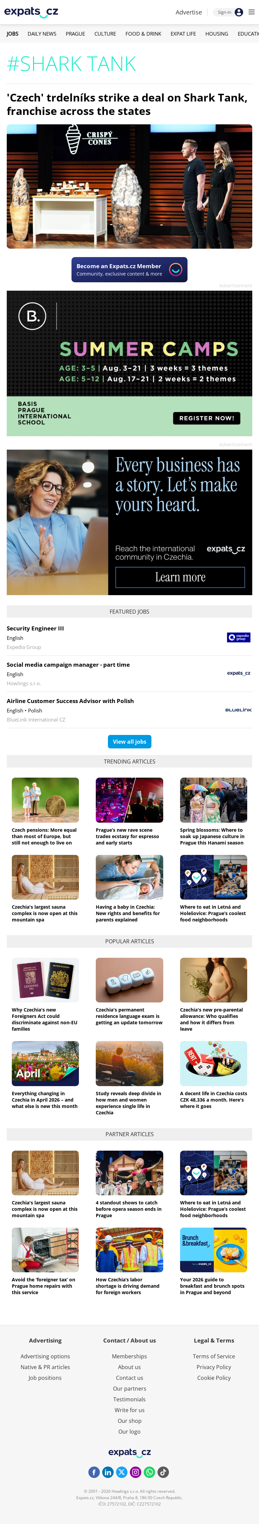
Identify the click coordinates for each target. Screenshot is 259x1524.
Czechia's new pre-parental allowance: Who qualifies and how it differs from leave (211, 1019)
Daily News (42, 33)
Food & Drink (143, 33)
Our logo (129, 1431)
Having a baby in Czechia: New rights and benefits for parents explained (128, 913)
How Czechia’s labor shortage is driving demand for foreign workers (128, 1285)
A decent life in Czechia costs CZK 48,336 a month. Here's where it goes (213, 1099)
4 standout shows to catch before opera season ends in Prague (129, 1209)
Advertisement (235, 285)
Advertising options (45, 1356)
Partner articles (130, 1134)
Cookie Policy (214, 1378)
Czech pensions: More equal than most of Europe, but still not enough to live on (44, 836)
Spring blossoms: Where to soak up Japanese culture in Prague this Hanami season (212, 836)
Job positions (45, 1378)
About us (129, 1367)
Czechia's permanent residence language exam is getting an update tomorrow (129, 1016)
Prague (75, 33)
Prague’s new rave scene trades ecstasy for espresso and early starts (127, 836)
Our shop (130, 1421)
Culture (105, 33)
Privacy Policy (214, 1367)
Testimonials (129, 1399)
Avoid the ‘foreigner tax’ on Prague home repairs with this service (43, 1285)
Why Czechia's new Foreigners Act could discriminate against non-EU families (45, 1019)
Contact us (129, 1378)
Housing (216, 33)
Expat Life (183, 33)
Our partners (129, 1388)
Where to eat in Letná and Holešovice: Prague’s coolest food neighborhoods (213, 913)
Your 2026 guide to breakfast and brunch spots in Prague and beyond (212, 1285)
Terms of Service (214, 1356)
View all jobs (129, 741)
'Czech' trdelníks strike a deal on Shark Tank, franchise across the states (127, 104)
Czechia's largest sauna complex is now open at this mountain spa (45, 913)
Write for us (130, 1410)
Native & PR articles (45, 1367)
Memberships (129, 1356)
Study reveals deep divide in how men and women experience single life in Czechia (128, 1103)
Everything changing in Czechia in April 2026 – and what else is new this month (45, 1099)
